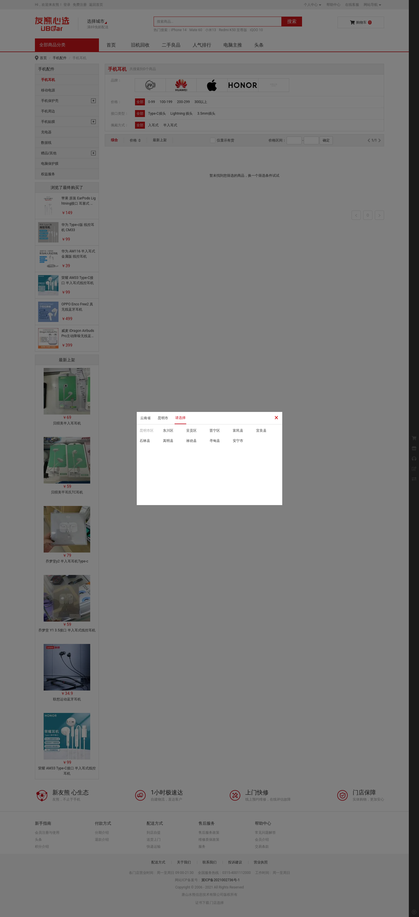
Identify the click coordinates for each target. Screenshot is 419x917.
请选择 (180, 418)
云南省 (145, 418)
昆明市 (163, 418)
